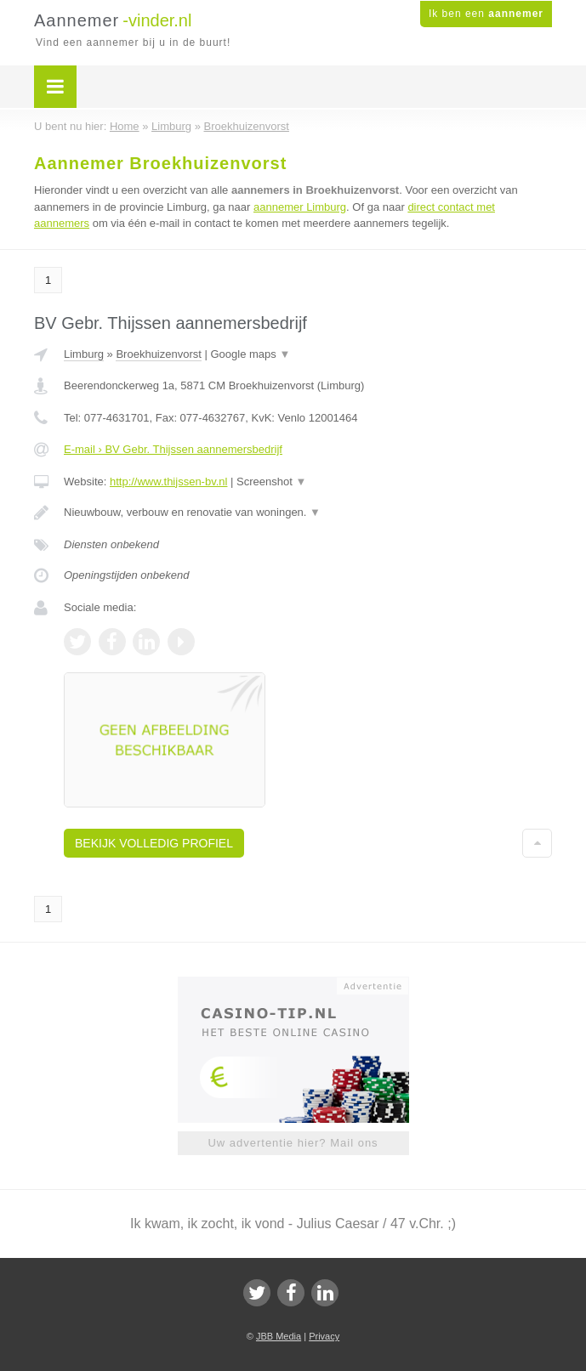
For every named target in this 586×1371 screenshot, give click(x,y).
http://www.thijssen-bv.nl (168, 481)
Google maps (251, 354)
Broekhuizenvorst (158, 354)
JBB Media (278, 1336)
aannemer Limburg (299, 207)
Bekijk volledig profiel (154, 843)
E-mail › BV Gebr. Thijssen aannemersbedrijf (173, 449)
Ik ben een (486, 14)
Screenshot (271, 481)
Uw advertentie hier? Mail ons (293, 1142)
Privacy (324, 1336)
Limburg (84, 354)
